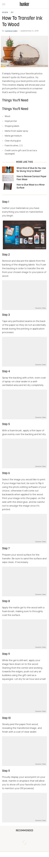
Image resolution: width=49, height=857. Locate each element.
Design (5, 13)
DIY (12, 13)
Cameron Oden (11, 31)
